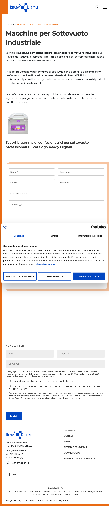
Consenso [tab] (19, 235)
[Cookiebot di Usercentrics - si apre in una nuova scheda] (93, 227)
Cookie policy (72, 453)
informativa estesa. (45, 264)
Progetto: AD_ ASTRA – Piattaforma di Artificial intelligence (37, 500)
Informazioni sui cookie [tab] (90, 235)
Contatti (69, 436)
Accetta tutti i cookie (89, 276)
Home (9, 24)
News (67, 442)
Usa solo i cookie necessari (20, 276)
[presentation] (27, 406)
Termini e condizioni (75, 447)
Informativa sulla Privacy (79, 459)
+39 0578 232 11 (20, 463)
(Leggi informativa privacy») (43, 376)
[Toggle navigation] (105, 7)
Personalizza (54, 276)
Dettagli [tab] (54, 235)
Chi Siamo (69, 430)
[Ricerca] (97, 7)
